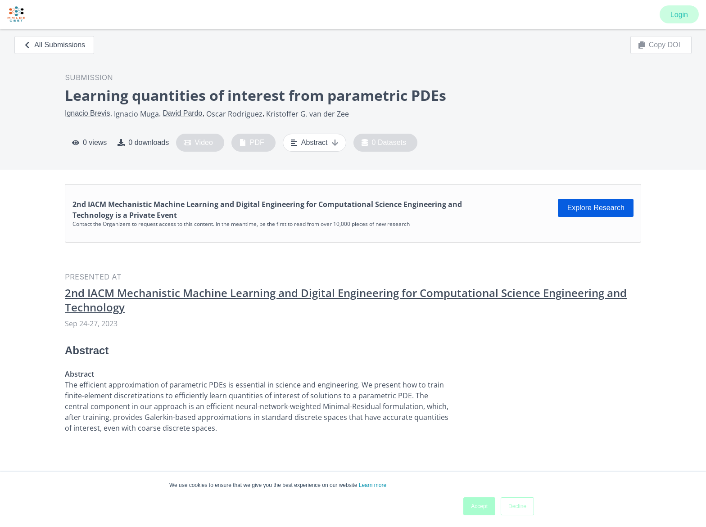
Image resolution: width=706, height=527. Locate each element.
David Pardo (182, 113)
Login (679, 14)
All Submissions (54, 45)
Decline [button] (517, 506)
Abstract (314, 142)
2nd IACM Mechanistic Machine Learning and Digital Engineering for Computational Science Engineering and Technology (346, 300)
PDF (251, 142)
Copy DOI (659, 45)
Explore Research (596, 208)
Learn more (372, 485)
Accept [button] (479, 506)
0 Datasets (384, 142)
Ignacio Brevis (87, 113)
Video (198, 142)
